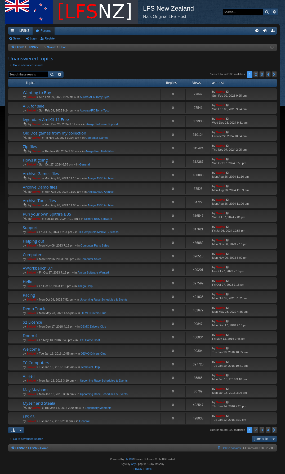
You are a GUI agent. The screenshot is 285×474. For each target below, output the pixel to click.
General (84, 164)
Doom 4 (30, 335)
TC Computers (36, 362)
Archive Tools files (39, 200)
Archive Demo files (40, 187)
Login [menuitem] (266, 32)
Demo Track (34, 308)
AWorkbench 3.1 (38, 268)
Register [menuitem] (274, 32)
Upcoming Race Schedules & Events (103, 299)
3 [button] (262, 74)
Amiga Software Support (102, 124)
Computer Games (96, 137)
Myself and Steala (39, 403)
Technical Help (90, 367)
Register (50, 38)
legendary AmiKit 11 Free (46, 119)
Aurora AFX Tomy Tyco (94, 97)
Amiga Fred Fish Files (99, 151)
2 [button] (256, 74)
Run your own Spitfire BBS (47, 214)
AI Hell (29, 376)
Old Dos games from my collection (54, 133)
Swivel (31, 97)
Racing (29, 295)
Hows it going (35, 160)
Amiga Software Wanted (93, 272)
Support (30, 227)
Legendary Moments (98, 407)
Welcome (31, 349)
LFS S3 (29, 416)
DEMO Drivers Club (93, 313)
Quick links (13, 32)
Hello (27, 281)
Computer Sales (91, 259)
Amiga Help (85, 286)
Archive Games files (41, 173)
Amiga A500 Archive (100, 178)
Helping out (33, 241)
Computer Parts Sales (95, 245)
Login (33, 38)
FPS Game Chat (89, 340)
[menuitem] (257, 31)
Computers (33, 254)
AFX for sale (33, 106)
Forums (46, 31)
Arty (133, 464)
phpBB (129, 459)
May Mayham (35, 389)
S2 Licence (32, 322)
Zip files (30, 146)
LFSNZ (24, 31)
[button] (274, 74)
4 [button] (268, 74)
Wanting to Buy (37, 92)
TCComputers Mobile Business (98, 232)
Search (17, 38)
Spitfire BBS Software (98, 218)
